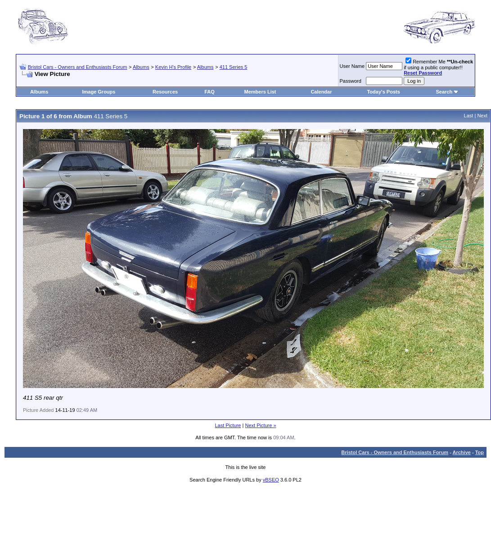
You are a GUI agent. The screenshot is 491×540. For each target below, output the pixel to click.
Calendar (321, 91)
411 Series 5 (234, 67)
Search (444, 91)
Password (350, 81)
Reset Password (423, 73)
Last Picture (228, 425)
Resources (165, 91)
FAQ (209, 91)
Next (482, 115)
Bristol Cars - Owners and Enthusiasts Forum (77, 67)
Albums (141, 67)
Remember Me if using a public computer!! (438, 67)
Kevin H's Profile (173, 67)
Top (479, 452)
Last (468, 115)
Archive (462, 452)
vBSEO (271, 479)
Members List (260, 91)
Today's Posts (383, 91)
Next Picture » (260, 425)
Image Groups (98, 91)
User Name (352, 66)
